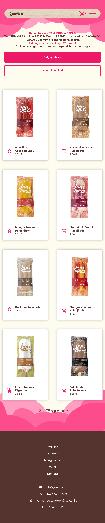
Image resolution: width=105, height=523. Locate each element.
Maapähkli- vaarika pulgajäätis (82, 229)
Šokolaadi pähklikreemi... (79, 388)
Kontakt (52, 473)
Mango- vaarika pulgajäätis (80, 309)
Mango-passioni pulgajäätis (25, 229)
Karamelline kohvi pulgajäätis (81, 149)
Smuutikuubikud (52, 70)
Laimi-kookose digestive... (25, 388)
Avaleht (52, 446)
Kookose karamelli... (28, 307)
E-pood (53, 453)
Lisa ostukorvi (9, 150)
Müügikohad (52, 460)
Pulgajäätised (52, 57)
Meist (52, 467)
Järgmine (57, 410)
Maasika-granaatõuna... (25, 149)
